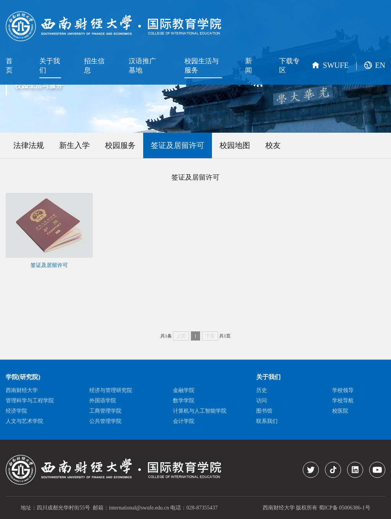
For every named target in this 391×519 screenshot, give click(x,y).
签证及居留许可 (177, 145)
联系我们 (267, 421)
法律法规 (28, 145)
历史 (261, 390)
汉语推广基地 (142, 65)
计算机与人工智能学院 (199, 411)
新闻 (248, 65)
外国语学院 (102, 400)
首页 (9, 65)
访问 (261, 400)
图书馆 (264, 411)
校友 (273, 145)
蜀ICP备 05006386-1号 (344, 508)
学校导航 (343, 400)
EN (380, 65)
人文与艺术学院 (24, 421)
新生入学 (74, 145)
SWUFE (336, 65)
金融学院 (183, 390)
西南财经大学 (22, 390)
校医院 (340, 411)
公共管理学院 (105, 421)
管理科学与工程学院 (30, 400)
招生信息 (94, 65)
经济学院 (16, 411)
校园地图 (235, 145)
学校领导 (343, 390)
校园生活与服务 (201, 65)
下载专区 (289, 65)
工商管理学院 (105, 411)
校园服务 (120, 145)
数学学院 (183, 400)
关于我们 (49, 65)
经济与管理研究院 (110, 390)
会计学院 (183, 421)
